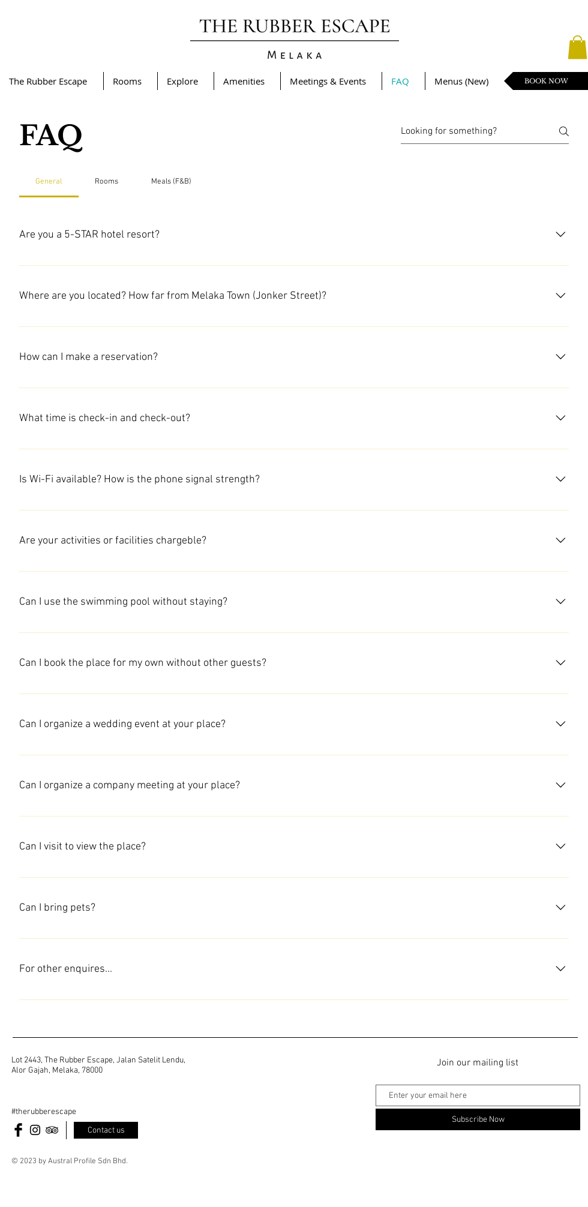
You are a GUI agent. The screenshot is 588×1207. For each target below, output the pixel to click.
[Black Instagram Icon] (35, 1130)
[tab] (49, 181)
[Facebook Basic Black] (18, 1130)
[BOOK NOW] (546, 81)
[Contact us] (106, 1130)
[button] (577, 47)
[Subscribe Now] (478, 1119)
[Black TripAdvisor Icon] (52, 1130)
